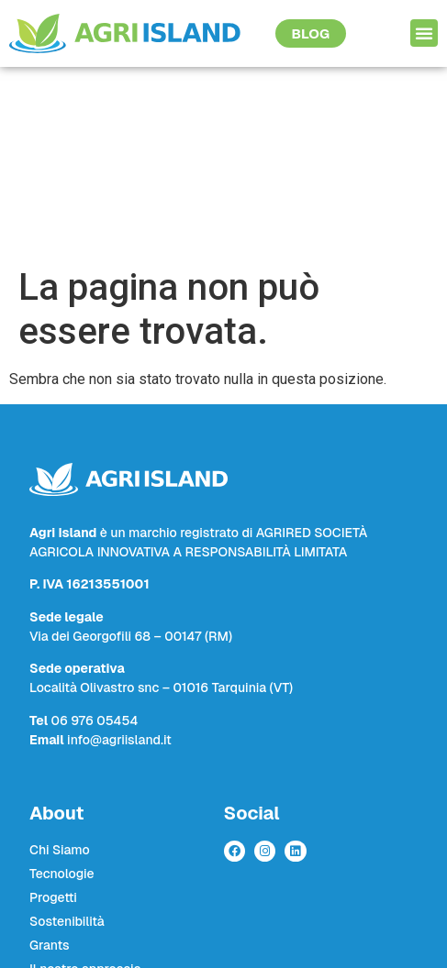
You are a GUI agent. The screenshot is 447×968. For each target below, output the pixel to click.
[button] (424, 33)
